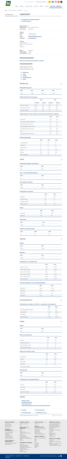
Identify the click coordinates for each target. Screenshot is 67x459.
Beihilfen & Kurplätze (23, 451)
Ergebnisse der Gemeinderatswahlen (30, 19)
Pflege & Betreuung (23, 448)
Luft (35, 442)
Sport (21, 424)
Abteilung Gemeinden (26, 404)
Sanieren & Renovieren (8, 425)
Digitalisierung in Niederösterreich (10, 443)
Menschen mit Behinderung (24, 437)
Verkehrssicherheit (52, 436)
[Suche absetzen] (49, 2)
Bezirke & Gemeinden (55, 6)
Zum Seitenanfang (57, 415)
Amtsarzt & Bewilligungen (24, 445)
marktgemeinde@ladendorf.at (35, 36)
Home (16, 6)
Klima (35, 441)
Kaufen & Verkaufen (8, 424)
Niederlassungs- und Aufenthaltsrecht (26, 438)
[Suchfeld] (42, 2)
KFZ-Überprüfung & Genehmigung (54, 430)
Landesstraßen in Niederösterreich (54, 425)
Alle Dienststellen (26, 412)
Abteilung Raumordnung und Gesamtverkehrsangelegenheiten (36, 405)
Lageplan (24, 410)
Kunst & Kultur (36, 423)
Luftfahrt (50, 432)
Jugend (21, 434)
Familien (21, 429)
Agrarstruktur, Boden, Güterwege (39, 428)
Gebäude (24, 75)
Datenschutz (19, 456)
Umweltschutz (36, 446)
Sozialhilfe (21, 450)
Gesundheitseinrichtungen (24, 446)
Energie (35, 440)
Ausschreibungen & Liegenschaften (55, 441)
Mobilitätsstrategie (52, 433)
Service (36, 6)
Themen (21, 6)
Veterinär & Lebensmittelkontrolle (39, 434)
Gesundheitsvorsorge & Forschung (25, 447)
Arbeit (23, 74)
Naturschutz (36, 444)
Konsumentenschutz (23, 436)
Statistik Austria (26, 400)
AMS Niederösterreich (27, 402)
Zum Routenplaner (40, 410)
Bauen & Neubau (7, 423)
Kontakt (8, 457)
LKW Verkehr (51, 431)
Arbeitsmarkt (51, 440)
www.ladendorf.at (32, 38)
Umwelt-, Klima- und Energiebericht (40, 438)
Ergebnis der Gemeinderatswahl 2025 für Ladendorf (32, 60)
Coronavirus (22, 444)
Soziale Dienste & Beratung (24, 449)
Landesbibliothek (8, 435)
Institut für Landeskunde (9, 436)
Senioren (21, 439)
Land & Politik (28, 6)
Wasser (35, 447)
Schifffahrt (51, 435)
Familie (23, 79)
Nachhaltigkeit (36, 443)
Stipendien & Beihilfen (8, 437)
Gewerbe (50, 442)
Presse (41, 6)
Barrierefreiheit (9, 456)
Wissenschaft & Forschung (9, 438)
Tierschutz (21, 440)
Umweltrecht (36, 445)
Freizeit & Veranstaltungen (24, 423)
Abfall (35, 439)
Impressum (26, 456)
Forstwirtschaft (36, 429)
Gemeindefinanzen (26, 77)
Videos (46, 6)
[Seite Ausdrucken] (61, 456)
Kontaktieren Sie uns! (41, 412)
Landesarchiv (7, 434)
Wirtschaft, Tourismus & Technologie (55, 445)
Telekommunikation (8, 444)
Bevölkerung (25, 72)
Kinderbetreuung (22, 435)
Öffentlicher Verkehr (52, 434)
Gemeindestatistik (26, 21)
